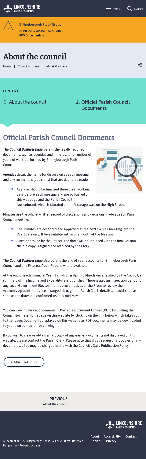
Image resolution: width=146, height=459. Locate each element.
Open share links (140, 65)
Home (7, 66)
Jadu (37, 445)
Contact (131, 436)
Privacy (111, 441)
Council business (28, 66)
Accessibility (112, 436)
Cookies (96, 441)
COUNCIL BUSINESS (24, 361)
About (95, 436)
